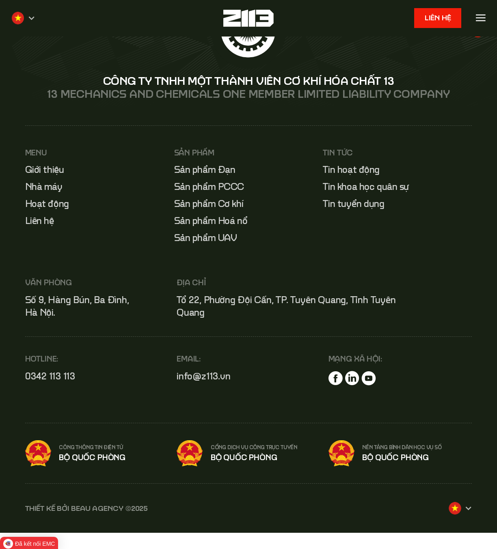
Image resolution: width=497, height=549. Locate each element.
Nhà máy (44, 186)
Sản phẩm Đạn (205, 169)
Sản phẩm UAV (205, 237)
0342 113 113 (50, 375)
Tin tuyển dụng (353, 203)
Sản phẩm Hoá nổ (211, 220)
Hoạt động (47, 203)
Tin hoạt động (351, 169)
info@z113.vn (204, 375)
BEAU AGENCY (97, 508)
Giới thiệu (44, 169)
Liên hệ (438, 17)
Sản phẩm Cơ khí (209, 203)
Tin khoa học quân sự (366, 186)
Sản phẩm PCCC (209, 186)
